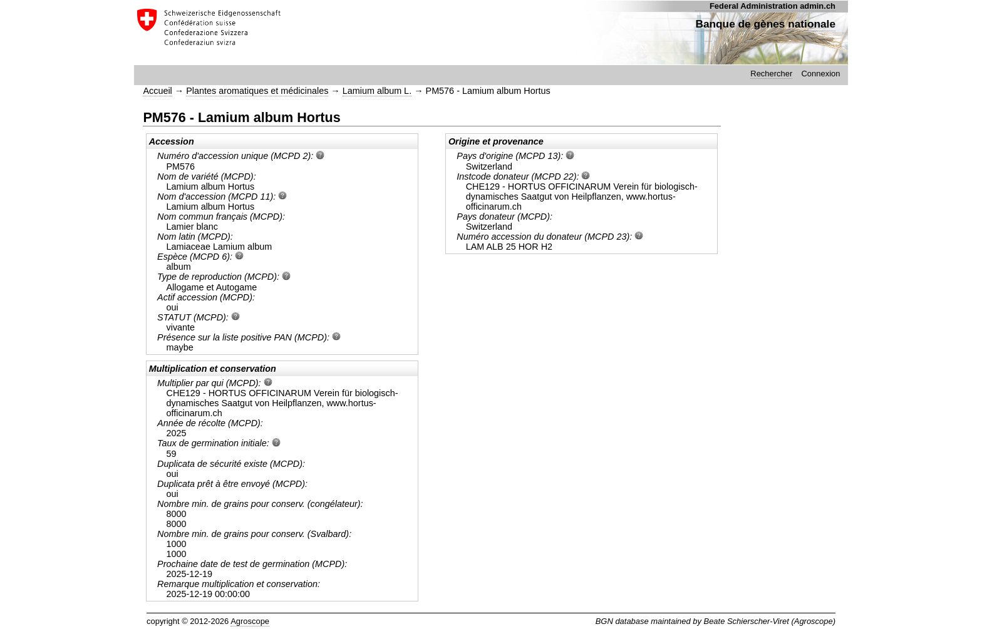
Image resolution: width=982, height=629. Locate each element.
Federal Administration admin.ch (772, 6)
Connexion (820, 73)
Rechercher (771, 73)
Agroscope (249, 621)
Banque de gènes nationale (765, 24)
